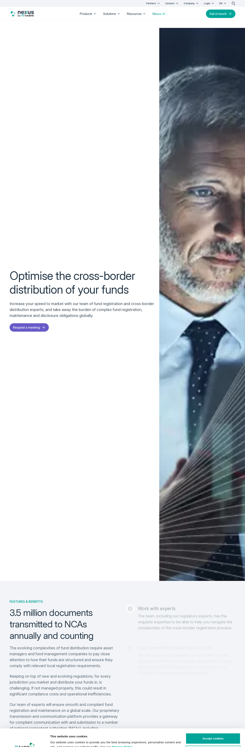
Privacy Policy (122, 729)
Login (209, 3)
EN (223, 3)
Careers (172, 3)
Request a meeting (29, 327)
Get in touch (220, 14)
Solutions (112, 14)
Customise (213, 733)
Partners (153, 3)
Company (191, 3)
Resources (136, 14)
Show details (59, 739)
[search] (233, 3)
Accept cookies (213, 720)
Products (88, 14)
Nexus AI (158, 14)
